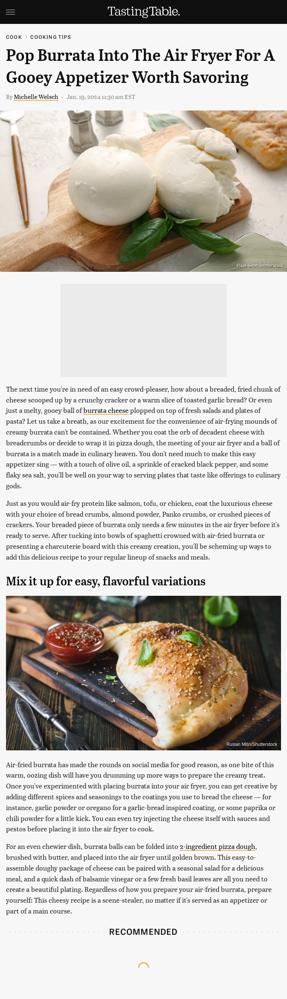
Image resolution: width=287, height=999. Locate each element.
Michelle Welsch (36, 96)
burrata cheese (106, 410)
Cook (14, 36)
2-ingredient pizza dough (217, 846)
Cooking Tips (50, 36)
